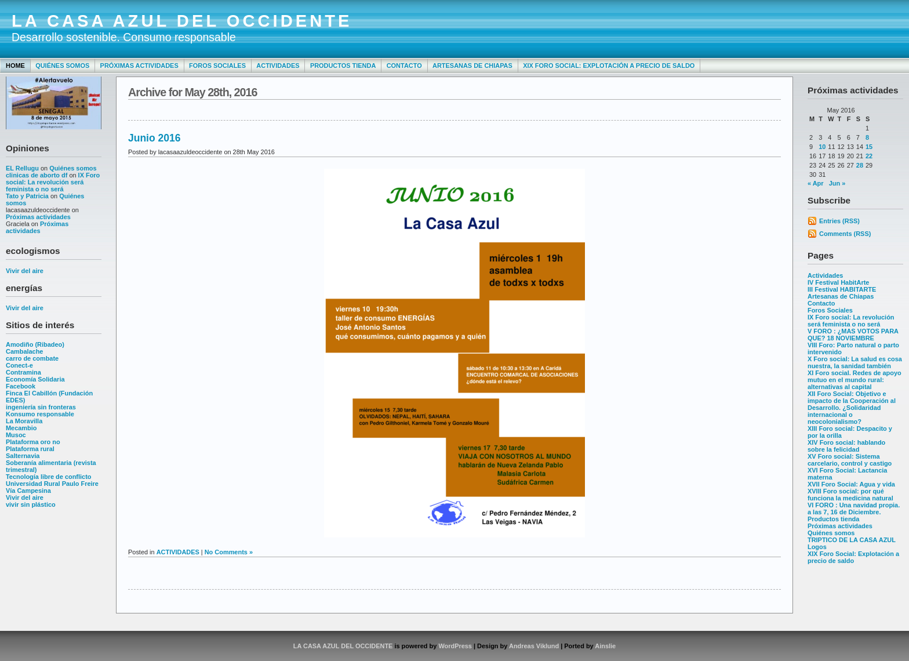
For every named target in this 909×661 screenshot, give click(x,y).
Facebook (20, 386)
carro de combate (32, 358)
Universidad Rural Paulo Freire (52, 483)
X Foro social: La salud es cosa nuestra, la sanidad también (855, 362)
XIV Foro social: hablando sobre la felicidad (846, 446)
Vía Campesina (28, 490)
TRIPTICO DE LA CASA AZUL (852, 539)
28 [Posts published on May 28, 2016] (859, 165)
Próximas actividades (139, 65)
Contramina (23, 372)
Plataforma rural (30, 448)
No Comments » (229, 552)
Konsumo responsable (40, 414)
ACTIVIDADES (178, 552)
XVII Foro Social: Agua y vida (851, 484)
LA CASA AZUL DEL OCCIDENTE (182, 21)
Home (15, 65)
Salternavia (22, 455)
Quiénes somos (62, 65)
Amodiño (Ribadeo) (35, 344)
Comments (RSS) (845, 233)
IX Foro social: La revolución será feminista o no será (53, 182)
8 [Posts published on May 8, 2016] (867, 137)
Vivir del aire (24, 270)
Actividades (277, 65)
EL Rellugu (22, 168)
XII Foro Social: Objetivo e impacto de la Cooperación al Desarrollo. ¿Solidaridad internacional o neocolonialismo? (852, 407)
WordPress (455, 645)
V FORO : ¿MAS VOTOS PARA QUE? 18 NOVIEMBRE (853, 335)
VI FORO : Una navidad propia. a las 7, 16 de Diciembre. (854, 508)
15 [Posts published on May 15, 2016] (869, 146)
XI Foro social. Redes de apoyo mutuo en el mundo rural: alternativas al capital (854, 379)
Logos (817, 546)
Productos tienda (343, 65)
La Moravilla (24, 420)
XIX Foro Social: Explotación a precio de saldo (609, 65)
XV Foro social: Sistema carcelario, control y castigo (850, 460)
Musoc (16, 434)
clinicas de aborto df (36, 175)
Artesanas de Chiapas (472, 65)
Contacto (404, 65)
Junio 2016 (154, 138)
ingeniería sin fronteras (41, 407)
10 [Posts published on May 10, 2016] (822, 146)
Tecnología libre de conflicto (48, 476)
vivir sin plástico (31, 504)
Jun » (837, 183)
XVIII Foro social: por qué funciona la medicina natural (850, 495)
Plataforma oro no (33, 441)
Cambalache (24, 351)
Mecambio (21, 427)
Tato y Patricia (27, 196)
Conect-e (19, 365)
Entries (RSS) (839, 220)
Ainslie (605, 645)
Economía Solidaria (35, 379)
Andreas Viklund (534, 645)
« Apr (816, 183)
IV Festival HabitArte (838, 282)
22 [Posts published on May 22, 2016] (869, 155)
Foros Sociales (217, 65)
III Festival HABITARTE (842, 289)
